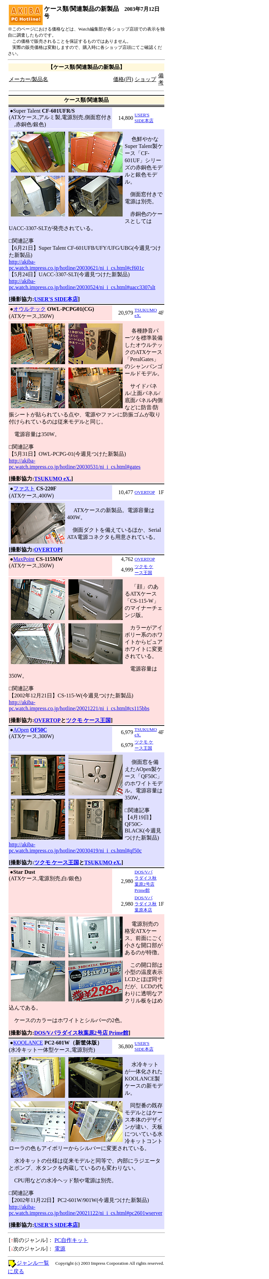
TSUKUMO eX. (52, 479)
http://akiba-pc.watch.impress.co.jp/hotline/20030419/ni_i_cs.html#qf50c (75, 847)
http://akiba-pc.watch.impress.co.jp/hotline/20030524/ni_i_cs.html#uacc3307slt (82, 284)
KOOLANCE (28, 1043)
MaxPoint (24, 559)
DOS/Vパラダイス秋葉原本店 (145, 904)
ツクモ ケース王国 (88, 720)
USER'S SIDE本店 (56, 299)
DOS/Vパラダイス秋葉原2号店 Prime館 (81, 1033)
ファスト (24, 488)
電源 (60, 1249)
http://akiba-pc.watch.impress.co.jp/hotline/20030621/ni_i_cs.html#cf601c (76, 265)
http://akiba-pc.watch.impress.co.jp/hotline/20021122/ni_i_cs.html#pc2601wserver (85, 1210)
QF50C (38, 730)
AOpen (21, 730)
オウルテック (29, 309)
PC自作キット (71, 1240)
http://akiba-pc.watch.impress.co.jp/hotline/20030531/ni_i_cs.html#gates (75, 464)
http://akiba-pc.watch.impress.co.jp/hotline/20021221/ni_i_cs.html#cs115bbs (79, 705)
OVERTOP (144, 492)
